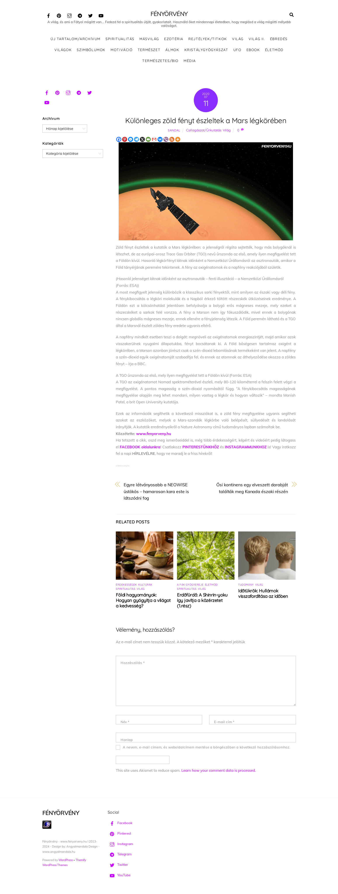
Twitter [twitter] (118, 865)
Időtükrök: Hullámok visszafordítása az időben (263, 593)
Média (190, 61)
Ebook (253, 50)
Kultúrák (145, 584)
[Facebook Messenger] (130, 139)
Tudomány (246, 584)
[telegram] (80, 15)
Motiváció (121, 50)
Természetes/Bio (160, 61)
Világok (63, 50)
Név (125, 722)
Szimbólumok (91, 50)
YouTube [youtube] (119, 875)
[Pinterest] (124, 139)
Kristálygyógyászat (206, 50)
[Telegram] (136, 139)
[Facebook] (118, 139)
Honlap (127, 740)
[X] (142, 139)
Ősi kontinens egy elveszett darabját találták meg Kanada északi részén (252, 488)
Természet (149, 50)
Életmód (274, 50)
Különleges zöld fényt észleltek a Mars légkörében (205, 120)
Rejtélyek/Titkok (207, 39)
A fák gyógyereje (190, 584)
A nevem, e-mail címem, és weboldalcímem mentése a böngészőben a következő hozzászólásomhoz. (206, 747)
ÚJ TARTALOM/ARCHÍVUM (75, 39)
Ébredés (279, 39)
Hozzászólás (133, 663)
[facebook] (48, 15)
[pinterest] (59, 15)
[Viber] (165, 139)
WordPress (66, 860)
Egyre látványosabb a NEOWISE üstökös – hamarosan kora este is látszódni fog (156, 491)
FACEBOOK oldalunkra (140, 447)
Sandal (174, 130)
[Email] (148, 139)
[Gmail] (154, 139)
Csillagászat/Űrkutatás (203, 130)
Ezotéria (173, 39)
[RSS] (171, 139)
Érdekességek (126, 584)
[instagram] (69, 15)
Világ (238, 39)
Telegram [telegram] (120, 854)
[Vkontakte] (160, 139)
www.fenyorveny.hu (153, 434)
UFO (237, 50)
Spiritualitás (120, 39)
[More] (177, 139)
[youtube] (101, 15)
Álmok (172, 50)
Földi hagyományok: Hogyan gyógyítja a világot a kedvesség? (143, 600)
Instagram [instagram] (120, 844)
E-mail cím (224, 722)
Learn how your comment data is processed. (218, 770)
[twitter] (90, 15)
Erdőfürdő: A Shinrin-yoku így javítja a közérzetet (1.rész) (202, 600)
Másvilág (149, 39)
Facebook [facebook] (120, 823)
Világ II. (257, 39)
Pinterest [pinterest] (119, 834)
